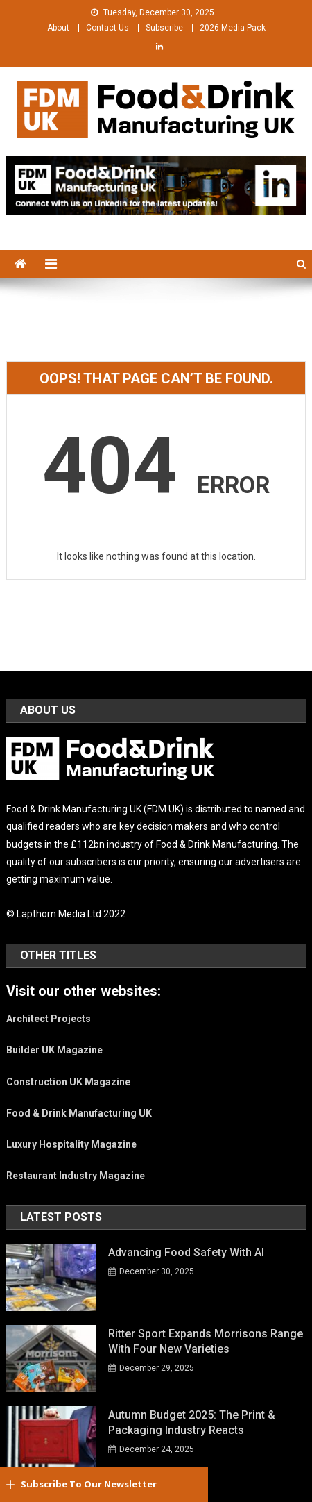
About (58, 28)
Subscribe (164, 28)
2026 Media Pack (233, 28)
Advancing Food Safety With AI (186, 1252)
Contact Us (107, 28)
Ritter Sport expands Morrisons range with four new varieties (205, 1341)
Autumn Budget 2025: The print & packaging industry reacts (191, 1422)
